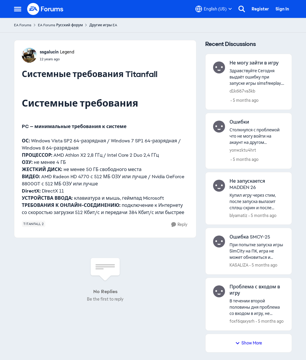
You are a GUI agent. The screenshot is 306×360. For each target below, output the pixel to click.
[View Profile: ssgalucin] (29, 55)
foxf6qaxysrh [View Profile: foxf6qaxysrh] (242, 321)
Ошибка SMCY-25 (250, 237)
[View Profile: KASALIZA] (219, 241)
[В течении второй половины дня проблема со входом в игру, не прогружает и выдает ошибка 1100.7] (257, 307)
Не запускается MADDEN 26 (247, 184)
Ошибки (239, 122)
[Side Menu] (17, 8)
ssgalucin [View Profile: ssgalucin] (49, 52)
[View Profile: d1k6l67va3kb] (219, 67)
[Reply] (179, 225)
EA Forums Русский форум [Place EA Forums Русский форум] (60, 25)
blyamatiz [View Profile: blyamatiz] (238, 215)
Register (260, 9)
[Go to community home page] (45, 9)
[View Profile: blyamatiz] (219, 186)
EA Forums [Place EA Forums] (22, 25)
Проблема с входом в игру (255, 290)
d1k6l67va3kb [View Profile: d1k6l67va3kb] (242, 91)
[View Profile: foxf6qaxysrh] (219, 291)
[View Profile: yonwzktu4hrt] (219, 127)
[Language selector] (214, 9)
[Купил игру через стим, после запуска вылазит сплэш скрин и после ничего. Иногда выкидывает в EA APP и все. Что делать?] (257, 201)
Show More (248, 343)
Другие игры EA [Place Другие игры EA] (103, 25)
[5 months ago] (244, 100)
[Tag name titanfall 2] (33, 224)
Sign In (282, 9)
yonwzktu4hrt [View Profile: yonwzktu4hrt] (243, 150)
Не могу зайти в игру (254, 63)
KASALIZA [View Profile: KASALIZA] (239, 265)
